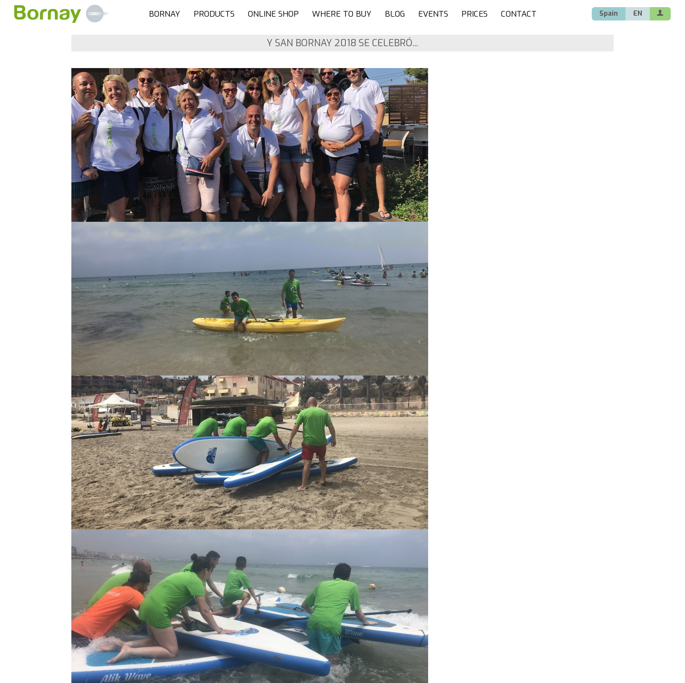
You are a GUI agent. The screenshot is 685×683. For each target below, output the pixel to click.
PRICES (474, 14)
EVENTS (433, 14)
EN (637, 13)
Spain (608, 13)
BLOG (395, 14)
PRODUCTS (214, 14)
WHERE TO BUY (342, 14)
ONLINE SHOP (273, 14)
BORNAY (164, 14)
